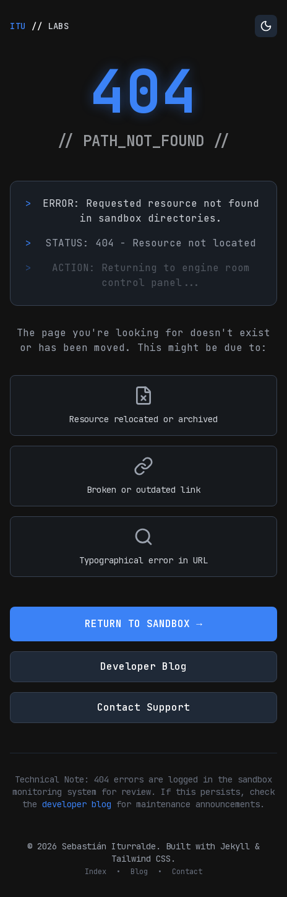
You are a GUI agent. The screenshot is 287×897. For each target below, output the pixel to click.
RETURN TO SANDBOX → (143, 623)
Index (95, 872)
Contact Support (143, 707)
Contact (187, 872)
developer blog (76, 804)
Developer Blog (143, 666)
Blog (139, 872)
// (39, 26)
